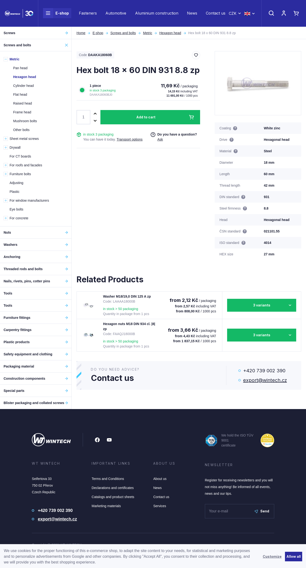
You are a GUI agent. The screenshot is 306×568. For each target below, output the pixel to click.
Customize (272, 556)
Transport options (129, 139)
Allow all (293, 556)
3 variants (261, 305)
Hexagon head (170, 33)
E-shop (56, 13)
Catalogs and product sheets (113, 497)
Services (159, 506)
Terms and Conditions (108, 479)
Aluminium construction (156, 13)
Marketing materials (106, 506)
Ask (160, 139)
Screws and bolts (123, 33)
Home (80, 33)
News (192, 13)
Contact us (215, 13)
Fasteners (88, 13)
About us (159, 479)
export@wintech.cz (265, 380)
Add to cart (145, 117)
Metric (147, 33)
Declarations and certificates (113, 488)
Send (262, 511)
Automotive (115, 13)
